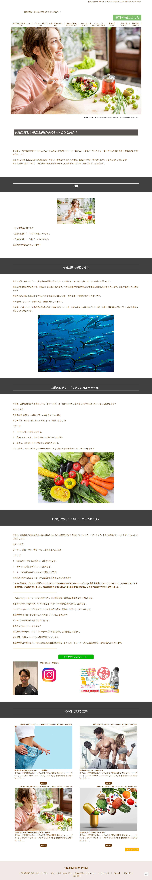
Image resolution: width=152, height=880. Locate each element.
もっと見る (133, 849)
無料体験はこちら (127, 17)
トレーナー (84, 23)
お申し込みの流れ (55, 23)
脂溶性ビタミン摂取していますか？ (93, 832)
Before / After (71, 23)
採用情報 (135, 23)
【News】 (112, 23)
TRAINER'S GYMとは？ (21, 23)
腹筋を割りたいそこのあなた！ (91, 770)
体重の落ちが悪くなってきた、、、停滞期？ (32, 770)
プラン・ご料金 (40, 23)
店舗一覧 (123, 23)
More (44, 783)
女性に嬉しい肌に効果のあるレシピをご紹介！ (32, 832)
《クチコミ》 (98, 23)
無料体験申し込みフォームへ (76, 657)
